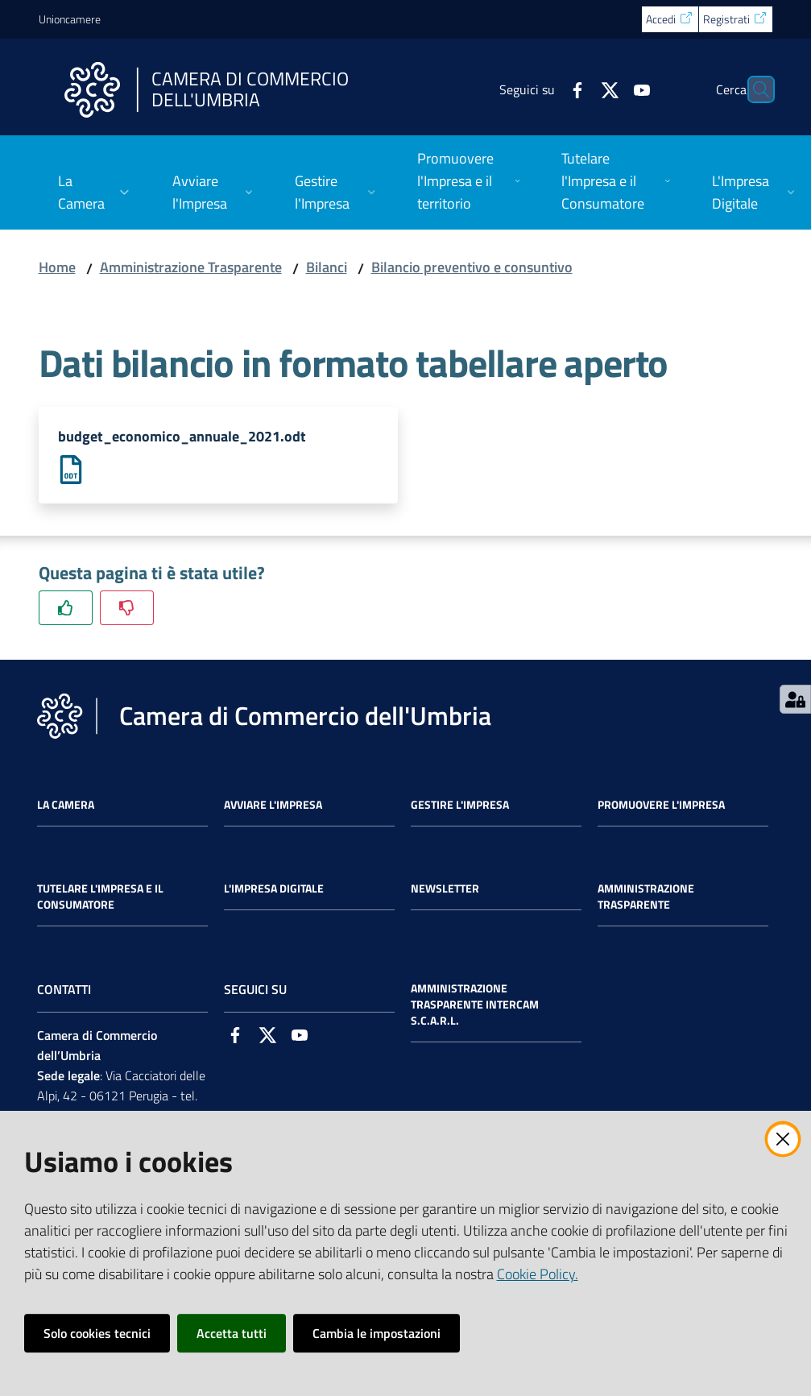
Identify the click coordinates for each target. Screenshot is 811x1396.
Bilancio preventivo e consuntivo (472, 267)
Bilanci (326, 267)
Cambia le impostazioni (376, 1333)
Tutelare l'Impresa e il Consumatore (100, 897)
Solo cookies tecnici (97, 1333)
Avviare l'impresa (273, 805)
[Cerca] (753, 89)
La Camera (65, 805)
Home (57, 267)
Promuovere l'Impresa (661, 805)
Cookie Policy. (537, 1274)
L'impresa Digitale (274, 889)
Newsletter (445, 889)
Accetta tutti (232, 1333)
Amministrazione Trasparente (191, 267)
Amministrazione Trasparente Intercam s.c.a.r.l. (475, 1005)
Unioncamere (70, 18)
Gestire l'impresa (460, 805)
